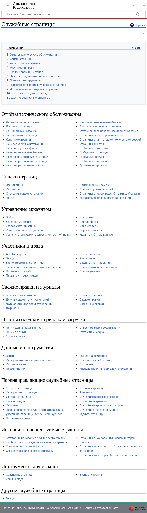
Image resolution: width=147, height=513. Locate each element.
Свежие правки (90, 299)
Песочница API (16, 368)
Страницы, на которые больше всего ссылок (109, 455)
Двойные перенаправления (24, 122)
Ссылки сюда (14, 479)
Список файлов (16, 336)
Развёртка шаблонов (93, 355)
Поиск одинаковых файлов (23, 327)
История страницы (18, 396)
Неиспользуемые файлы (22, 148)
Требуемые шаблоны (93, 161)
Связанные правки (92, 303)
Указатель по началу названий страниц (105, 197)
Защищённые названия (21, 130)
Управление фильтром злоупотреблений (106, 368)
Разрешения (88, 258)
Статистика (87, 364)
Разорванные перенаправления (100, 126)
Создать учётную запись (96, 262)
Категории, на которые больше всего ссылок (35, 438)
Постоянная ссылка (19, 418)
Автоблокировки (17, 254)
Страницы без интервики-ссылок (102, 135)
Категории (13, 189)
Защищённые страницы (21, 135)
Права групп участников (22, 275)
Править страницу (92, 388)
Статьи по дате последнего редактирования (109, 130)
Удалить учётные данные (96, 234)
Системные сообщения (95, 360)
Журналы (12, 308)
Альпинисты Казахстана (24, 5)
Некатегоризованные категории (27, 156)
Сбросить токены (91, 230)
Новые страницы (91, 295)
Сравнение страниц (19, 474)
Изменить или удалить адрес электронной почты (38, 234)
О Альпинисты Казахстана (64, 507)
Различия (86, 392)
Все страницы (15, 184)
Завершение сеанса (19, 221)
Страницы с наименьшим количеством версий (110, 139)
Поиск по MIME (16, 332)
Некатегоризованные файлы (24, 165)
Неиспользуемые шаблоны (24, 152)
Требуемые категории (94, 148)
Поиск (10, 197)
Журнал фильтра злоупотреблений (29, 303)
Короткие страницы (19, 139)
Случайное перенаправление (99, 409)
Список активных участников (99, 267)
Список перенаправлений (96, 189)
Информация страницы (21, 392)
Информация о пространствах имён (29, 360)
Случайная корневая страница (99, 396)
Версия (10, 355)
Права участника (91, 254)
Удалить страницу (91, 414)
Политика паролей (18, 271)
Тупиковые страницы (94, 165)
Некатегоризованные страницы (27, 161)
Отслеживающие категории (24, 193)
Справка (137, 25)
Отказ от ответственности (101, 507)
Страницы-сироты (92, 143)
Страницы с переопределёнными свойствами (110, 193)
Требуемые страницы (94, 152)
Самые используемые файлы (25, 446)
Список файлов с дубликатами (100, 327)
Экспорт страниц (91, 474)
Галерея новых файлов (21, 295)
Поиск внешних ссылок (95, 184)
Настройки (87, 217)
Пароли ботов (89, 221)
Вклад (10, 258)
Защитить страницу (19, 388)
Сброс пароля (89, 225)
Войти (10, 217)
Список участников (92, 271)
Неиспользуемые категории (24, 143)
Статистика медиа (92, 332)
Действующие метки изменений (27, 299)
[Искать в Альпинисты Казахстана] (73, 14)
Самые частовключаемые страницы (29, 450)
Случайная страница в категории (101, 405)
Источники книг (16, 364)
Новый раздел (15, 401)
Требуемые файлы (92, 156)
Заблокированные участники (25, 262)
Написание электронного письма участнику (35, 267)
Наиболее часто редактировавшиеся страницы (37, 442)
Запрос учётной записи (21, 225)
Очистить (12, 405)
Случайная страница (93, 401)
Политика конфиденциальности (22, 507)
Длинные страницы (19, 126)
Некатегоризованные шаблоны (100, 122)
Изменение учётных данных (24, 230)
